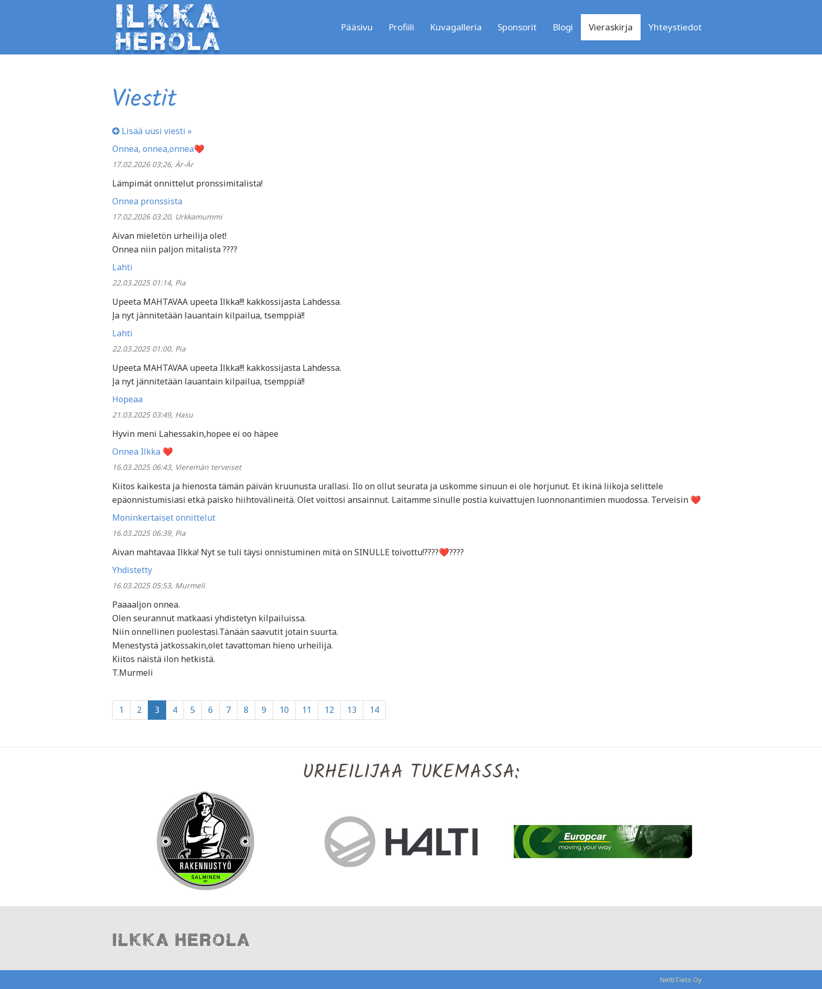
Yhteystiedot (675, 27)
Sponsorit (517, 27)
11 (306, 710)
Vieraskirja (611, 27)
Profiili (401, 27)
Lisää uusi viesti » (152, 131)
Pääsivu (357, 27)
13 (351, 710)
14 (374, 710)
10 (284, 710)
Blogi (563, 27)
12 (329, 710)
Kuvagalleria (456, 27)
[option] (211, 840)
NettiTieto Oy (681, 979)
